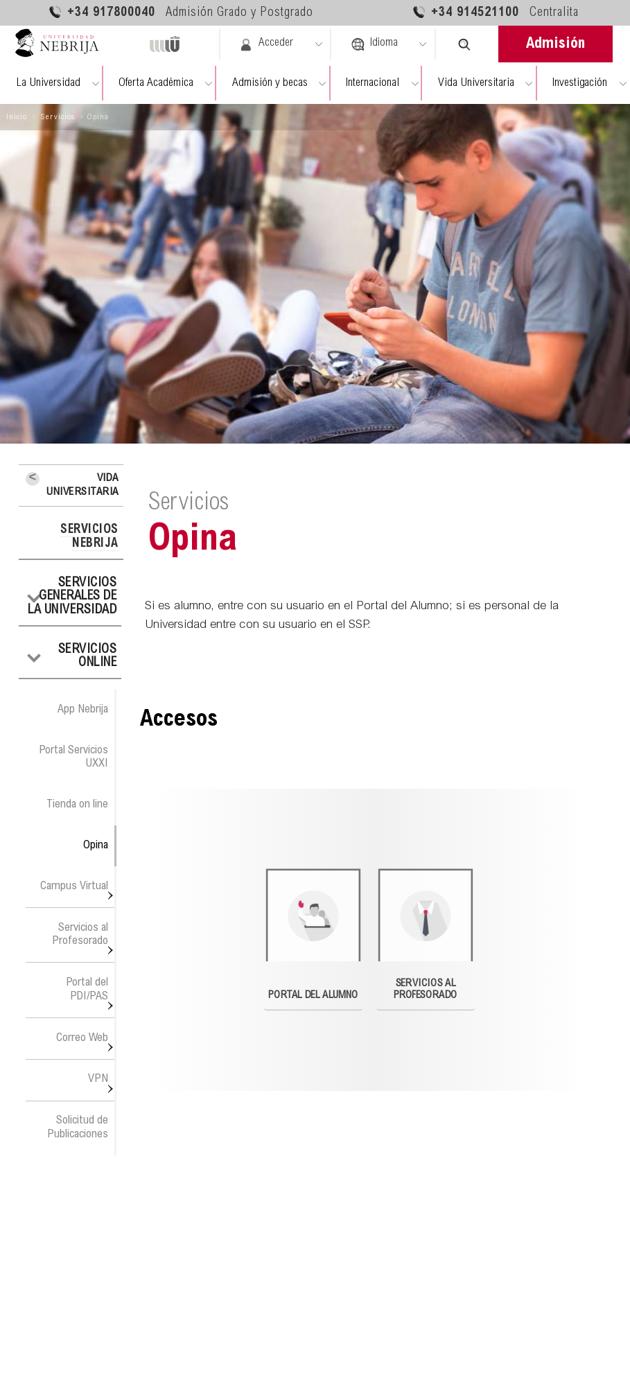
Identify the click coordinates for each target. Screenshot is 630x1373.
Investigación (579, 83)
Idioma (374, 44)
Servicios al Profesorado (80, 934)
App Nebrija (83, 709)
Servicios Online (87, 657)
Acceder (266, 44)
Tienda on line (77, 804)
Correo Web (82, 1038)
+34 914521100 (495, 12)
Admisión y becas (270, 83)
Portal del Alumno (313, 934)
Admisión (555, 44)
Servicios (57, 117)
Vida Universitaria (476, 83)
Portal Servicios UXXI (73, 757)
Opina (95, 845)
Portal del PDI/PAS (87, 989)
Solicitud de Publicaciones (77, 1127)
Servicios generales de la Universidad (72, 597)
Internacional (372, 83)
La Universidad (48, 83)
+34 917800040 (180, 12)
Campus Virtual (74, 886)
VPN (98, 1079)
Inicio (16, 117)
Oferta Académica (156, 83)
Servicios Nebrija (89, 537)
